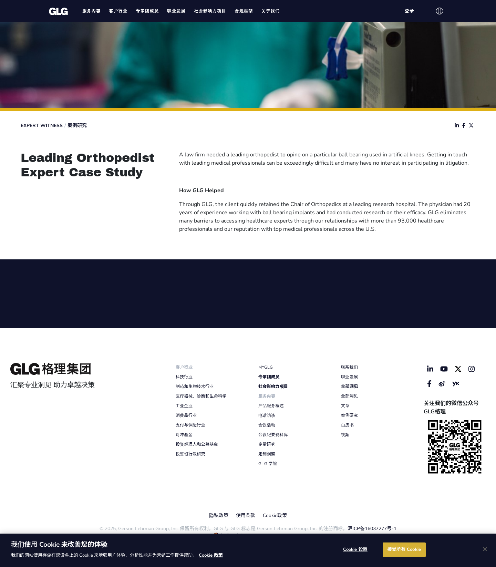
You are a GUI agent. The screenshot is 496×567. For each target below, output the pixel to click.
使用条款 (245, 515)
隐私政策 (218, 515)
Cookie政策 (275, 515)
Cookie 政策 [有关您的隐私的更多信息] (211, 555)
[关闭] (485, 549)
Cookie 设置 (355, 549)
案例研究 (77, 125)
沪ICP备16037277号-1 (372, 528)
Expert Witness (42, 125)
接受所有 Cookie (404, 549)
